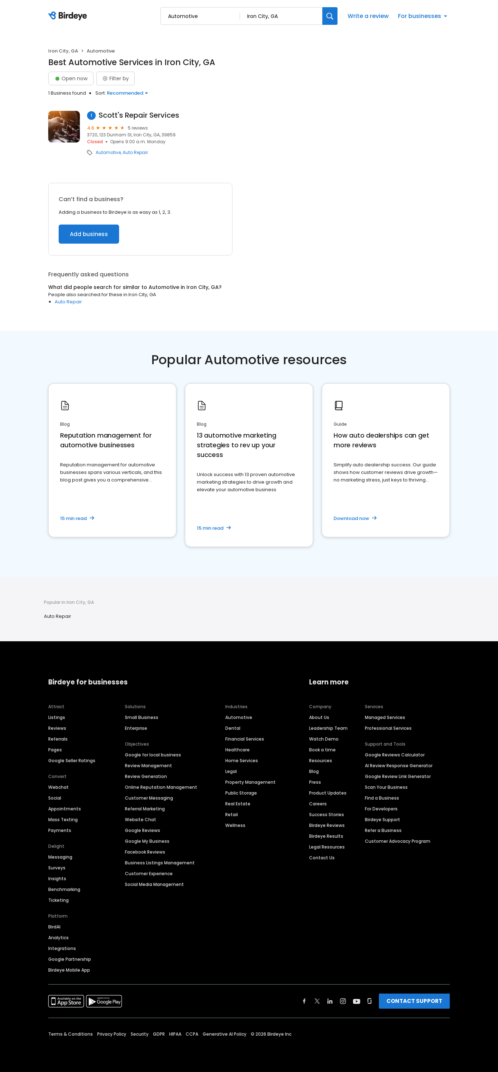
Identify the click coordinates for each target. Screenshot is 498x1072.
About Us (319, 717)
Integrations (62, 948)
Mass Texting (63, 820)
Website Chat (140, 820)
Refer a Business (383, 830)
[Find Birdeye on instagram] (343, 1001)
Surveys (56, 868)
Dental (232, 728)
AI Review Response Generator (399, 766)
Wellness (235, 825)
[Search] (330, 16)
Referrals (58, 739)
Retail (231, 814)
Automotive (108, 152)
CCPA (192, 1034)
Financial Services (244, 739)
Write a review (368, 16)
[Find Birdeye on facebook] (304, 1001)
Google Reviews (142, 830)
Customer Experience (149, 873)
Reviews (57, 728)
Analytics (58, 938)
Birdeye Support (382, 820)
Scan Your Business (386, 787)
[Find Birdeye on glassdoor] (369, 1001)
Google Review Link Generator (398, 776)
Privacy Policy (111, 1034)
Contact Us (322, 858)
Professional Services (388, 728)
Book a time (322, 750)
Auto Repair (135, 152)
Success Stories (326, 814)
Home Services (241, 760)
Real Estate (237, 804)
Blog (314, 771)
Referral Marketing (145, 809)
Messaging (60, 857)
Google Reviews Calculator (395, 755)
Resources (320, 760)
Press (315, 782)
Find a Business (382, 798)
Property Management (250, 782)
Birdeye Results (326, 836)
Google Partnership (69, 959)
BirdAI (54, 927)
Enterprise (136, 728)
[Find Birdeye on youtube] (356, 1001)
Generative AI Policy (224, 1034)
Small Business (141, 717)
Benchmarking (64, 889)
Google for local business (153, 755)
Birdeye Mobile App (69, 970)
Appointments (64, 809)
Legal (231, 771)
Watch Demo (324, 739)
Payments (59, 830)
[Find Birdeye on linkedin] (330, 1001)
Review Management (148, 766)
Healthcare (237, 750)
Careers (318, 804)
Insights (57, 879)
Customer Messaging (149, 798)
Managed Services (385, 717)
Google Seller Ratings (71, 760)
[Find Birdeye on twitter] (317, 1001)
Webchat (58, 787)
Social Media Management (154, 884)
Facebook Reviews (145, 852)
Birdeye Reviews (327, 825)
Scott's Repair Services (139, 115)
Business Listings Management (160, 863)
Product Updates (328, 793)
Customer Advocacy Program (397, 841)
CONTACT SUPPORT (414, 1001)
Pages (55, 750)
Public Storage (241, 793)
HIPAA (175, 1034)
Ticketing (58, 900)
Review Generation (146, 776)
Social (54, 798)
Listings (56, 717)
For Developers (381, 809)
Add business (89, 234)
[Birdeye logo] (69, 16)
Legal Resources (327, 847)
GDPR (159, 1034)
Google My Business (147, 841)
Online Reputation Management (161, 787)
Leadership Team (328, 728)
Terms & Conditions (70, 1034)
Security (140, 1034)
